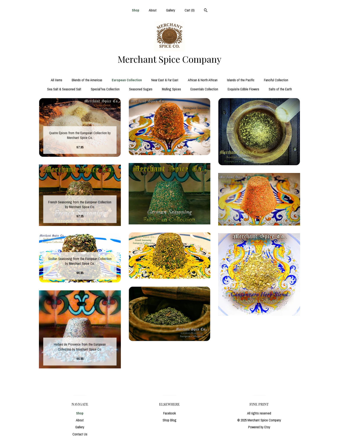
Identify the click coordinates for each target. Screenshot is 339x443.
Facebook (169, 413)
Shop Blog (169, 420)
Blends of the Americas (87, 80)
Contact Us (79, 434)
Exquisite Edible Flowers (243, 89)
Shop (135, 10)
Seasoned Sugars (140, 89)
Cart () (190, 10)
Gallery (170, 10)
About (153, 10)
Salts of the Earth (280, 89)
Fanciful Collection (276, 80)
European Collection (127, 80)
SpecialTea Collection (105, 89)
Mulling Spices (171, 89)
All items (56, 80)
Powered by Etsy (259, 427)
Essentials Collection (204, 89)
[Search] (205, 10)
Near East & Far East (164, 80)
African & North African (202, 80)
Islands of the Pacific (240, 80)
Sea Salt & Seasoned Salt (64, 89)
